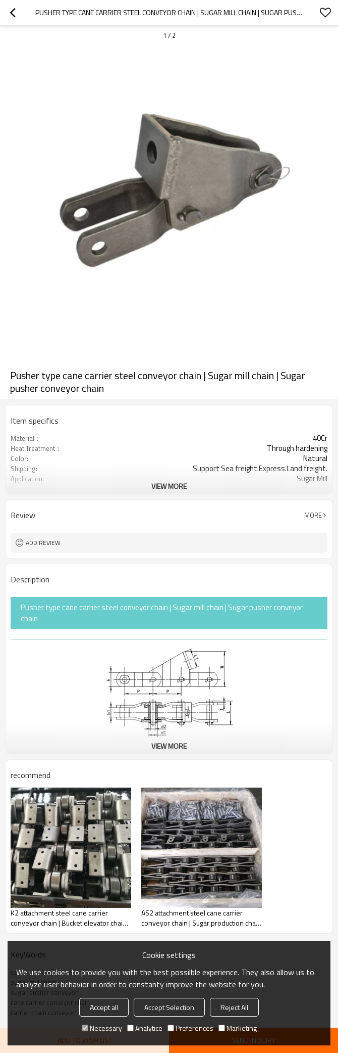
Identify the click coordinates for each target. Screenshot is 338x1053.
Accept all (104, 1007)
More (313, 515)
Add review (43, 542)
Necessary (102, 1028)
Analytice (144, 1028)
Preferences (190, 1028)
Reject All (234, 1007)
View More (169, 486)
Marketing (237, 1028)
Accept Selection (169, 1007)
